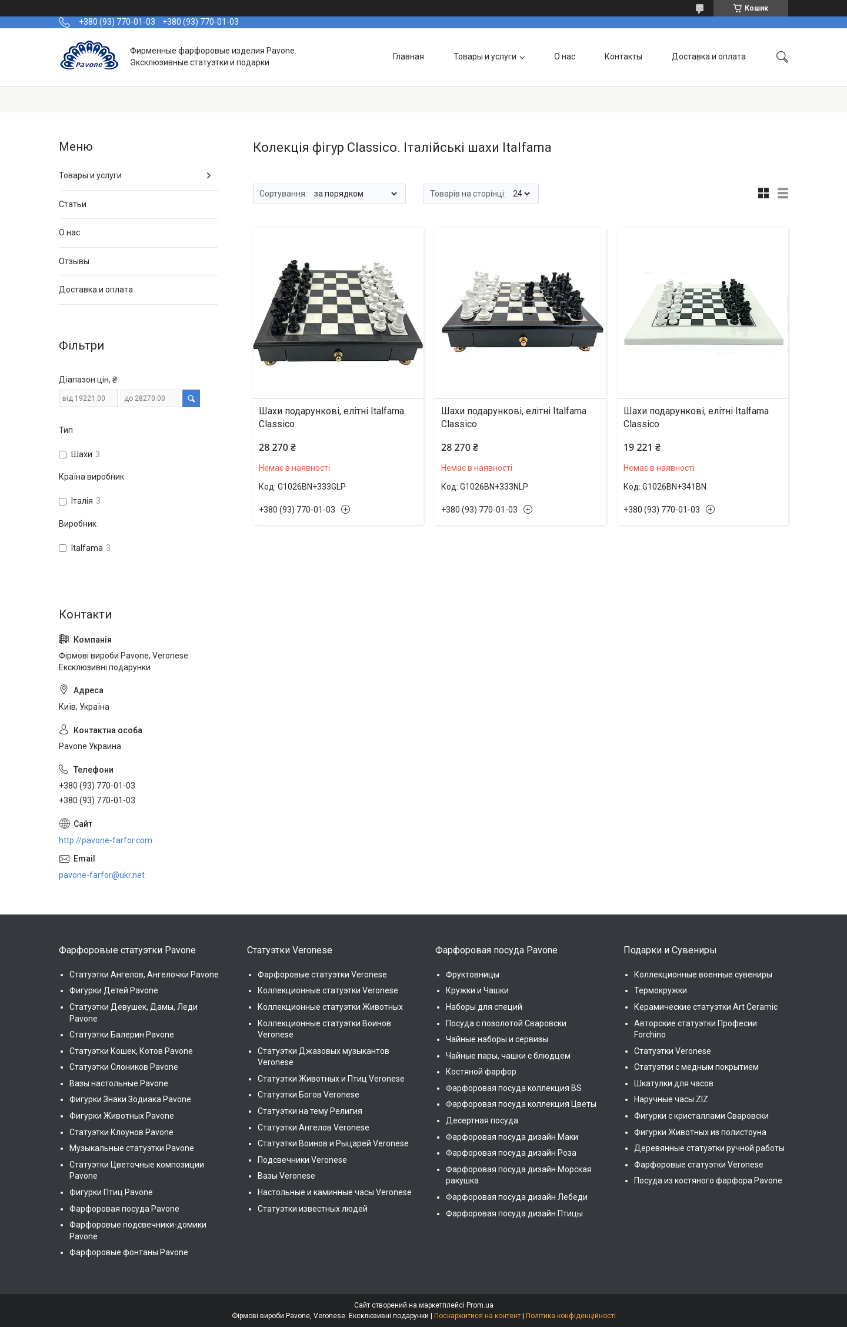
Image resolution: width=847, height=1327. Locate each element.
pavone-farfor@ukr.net (102, 875)
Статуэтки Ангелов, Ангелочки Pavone (144, 974)
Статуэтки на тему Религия (310, 1111)
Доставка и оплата (709, 56)
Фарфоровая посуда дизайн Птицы (514, 1213)
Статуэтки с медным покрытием (696, 1067)
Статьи (72, 204)
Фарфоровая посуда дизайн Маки (512, 1137)
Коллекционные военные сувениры (703, 974)
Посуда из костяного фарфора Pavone (708, 1180)
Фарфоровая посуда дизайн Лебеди (517, 1197)
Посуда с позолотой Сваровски (506, 1023)
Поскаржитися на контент (477, 1316)
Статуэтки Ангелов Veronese (313, 1127)
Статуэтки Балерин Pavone (121, 1034)
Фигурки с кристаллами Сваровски (701, 1115)
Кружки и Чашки (477, 990)
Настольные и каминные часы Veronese (335, 1192)
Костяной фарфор (481, 1071)
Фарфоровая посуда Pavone (124, 1208)
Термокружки (660, 990)
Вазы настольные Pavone (118, 1083)
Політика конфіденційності (571, 1316)
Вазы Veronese (286, 1175)
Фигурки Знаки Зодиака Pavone (130, 1099)
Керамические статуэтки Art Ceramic (706, 1007)
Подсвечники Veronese (302, 1160)
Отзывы (74, 261)
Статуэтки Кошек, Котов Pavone (131, 1051)
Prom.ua (479, 1305)
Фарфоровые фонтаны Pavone (128, 1252)
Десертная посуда (482, 1120)
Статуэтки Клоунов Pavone (121, 1132)
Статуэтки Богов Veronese (308, 1094)
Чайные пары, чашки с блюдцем (508, 1055)
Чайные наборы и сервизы (497, 1039)
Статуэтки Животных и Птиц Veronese (331, 1078)
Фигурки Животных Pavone (121, 1115)
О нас (564, 56)
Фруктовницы (472, 974)
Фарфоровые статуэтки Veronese (322, 974)
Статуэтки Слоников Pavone (123, 1067)
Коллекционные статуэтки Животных (330, 1007)
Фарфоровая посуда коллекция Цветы (521, 1104)
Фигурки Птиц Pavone (111, 1192)
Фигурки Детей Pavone (113, 990)
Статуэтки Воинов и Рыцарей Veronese (333, 1143)
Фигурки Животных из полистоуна (700, 1132)
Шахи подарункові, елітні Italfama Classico (331, 417)
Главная (408, 56)
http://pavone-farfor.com (105, 840)
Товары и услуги (484, 56)
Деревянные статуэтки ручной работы (709, 1148)
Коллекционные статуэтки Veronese (328, 990)
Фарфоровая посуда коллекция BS (514, 1088)
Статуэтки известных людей (313, 1208)
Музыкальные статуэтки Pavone (131, 1148)
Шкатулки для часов (673, 1083)
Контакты (623, 56)
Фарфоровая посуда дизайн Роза (511, 1153)
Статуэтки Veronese (672, 1051)
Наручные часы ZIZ (671, 1099)
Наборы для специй (484, 1007)
